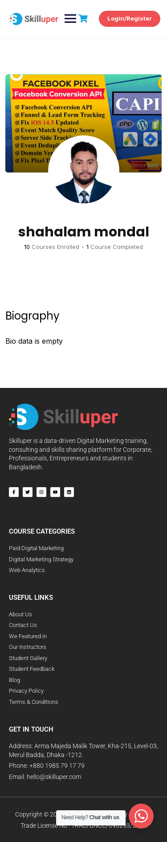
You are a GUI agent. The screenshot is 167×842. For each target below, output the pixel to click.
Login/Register (129, 18)
